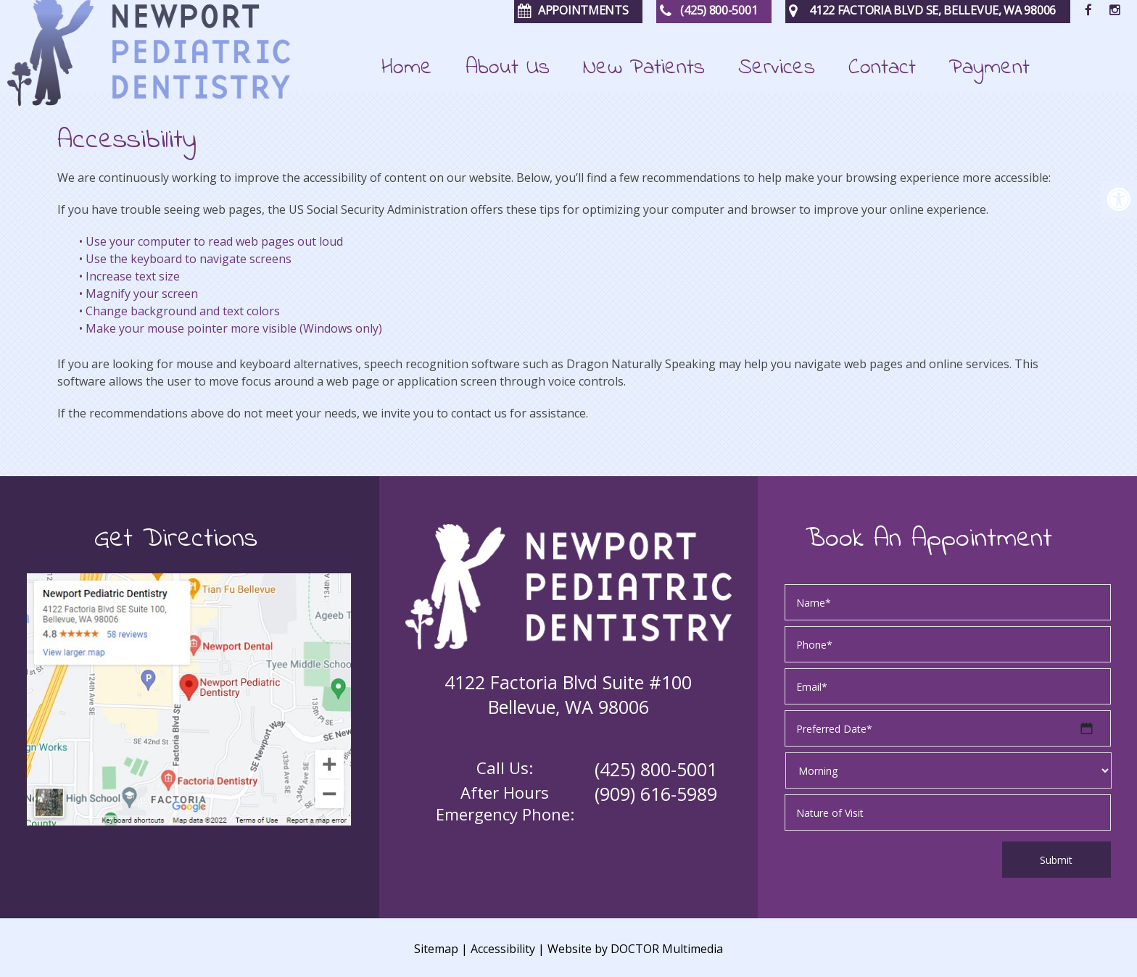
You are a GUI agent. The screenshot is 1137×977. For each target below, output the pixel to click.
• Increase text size (129, 276)
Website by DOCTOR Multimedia (635, 949)
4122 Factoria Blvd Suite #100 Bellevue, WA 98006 (568, 694)
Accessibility (503, 949)
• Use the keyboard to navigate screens (185, 259)
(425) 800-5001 (656, 769)
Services (776, 70)
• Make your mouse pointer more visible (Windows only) (230, 328)
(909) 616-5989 (656, 793)
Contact (882, 70)
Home (406, 70)
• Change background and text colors (179, 311)
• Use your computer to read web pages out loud (211, 241)
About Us (508, 70)
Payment (989, 70)
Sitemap (436, 949)
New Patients (644, 70)
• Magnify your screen (138, 294)
